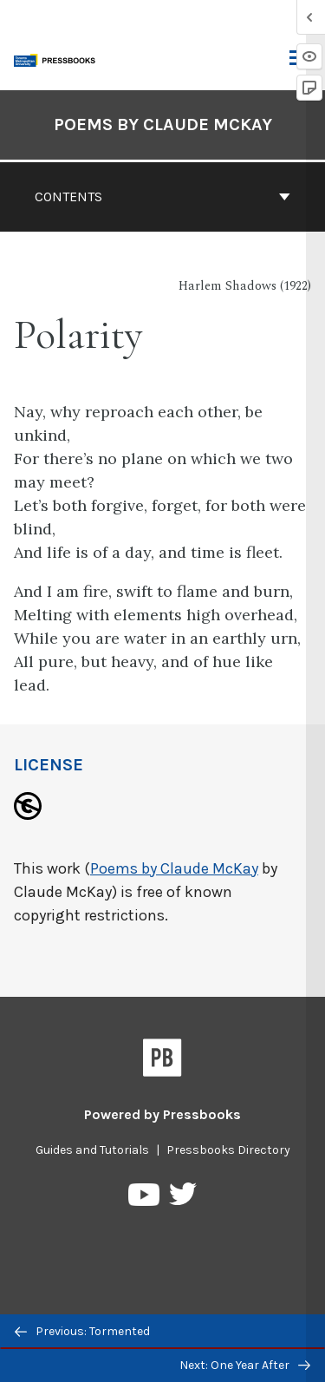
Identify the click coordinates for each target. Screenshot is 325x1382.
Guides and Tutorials (92, 1150)
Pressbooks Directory (228, 1150)
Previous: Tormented (82, 1331)
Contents (162, 196)
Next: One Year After (244, 1365)
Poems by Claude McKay (174, 868)
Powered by (162, 1114)
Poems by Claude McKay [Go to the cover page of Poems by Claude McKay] (163, 124)
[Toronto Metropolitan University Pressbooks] (58, 58)
